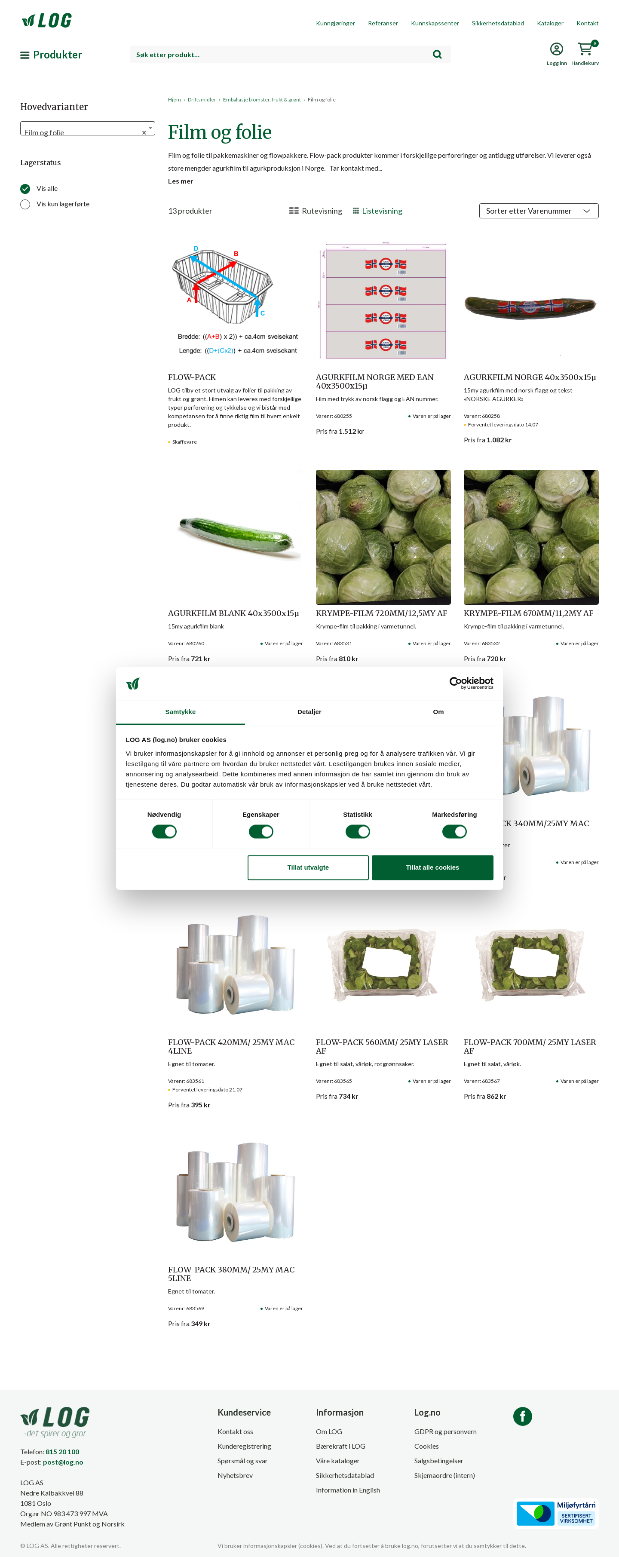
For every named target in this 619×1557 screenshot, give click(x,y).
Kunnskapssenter (435, 23)
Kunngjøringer (335, 23)
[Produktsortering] (539, 210)
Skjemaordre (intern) (444, 1475)
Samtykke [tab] (180, 711)
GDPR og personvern (445, 1431)
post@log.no (63, 1462)
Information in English (348, 1490)
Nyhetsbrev (235, 1475)
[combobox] (290, 54)
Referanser (383, 23)
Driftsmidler (202, 99)
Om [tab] (438, 711)
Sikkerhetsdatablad (498, 23)
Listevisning (377, 210)
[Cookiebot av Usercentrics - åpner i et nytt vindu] (455, 683)
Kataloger (550, 23)
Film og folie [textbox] (85, 133)
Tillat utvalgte (308, 867)
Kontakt (587, 23)
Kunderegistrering (244, 1446)
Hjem (174, 99)
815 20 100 (62, 1451)
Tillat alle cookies (432, 867)
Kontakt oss (235, 1431)
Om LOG (329, 1431)
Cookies (426, 1446)
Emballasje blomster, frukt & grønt (262, 99)
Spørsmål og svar (243, 1460)
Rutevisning (315, 210)
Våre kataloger (338, 1460)
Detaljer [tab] (309, 711)
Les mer (180, 181)
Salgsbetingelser (438, 1460)
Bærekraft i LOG (340, 1446)
